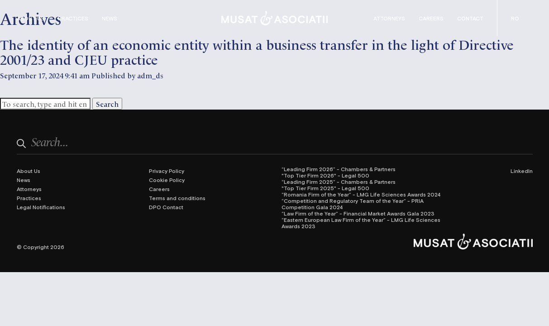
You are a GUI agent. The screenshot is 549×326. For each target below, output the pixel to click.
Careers (431, 18)
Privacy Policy (166, 171)
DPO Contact (166, 207)
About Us (30, 18)
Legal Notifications (41, 207)
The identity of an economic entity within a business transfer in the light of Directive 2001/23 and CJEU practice (257, 51)
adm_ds (150, 75)
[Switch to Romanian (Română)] (515, 18)
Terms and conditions (177, 198)
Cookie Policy (167, 180)
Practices (73, 18)
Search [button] (107, 104)
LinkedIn (522, 171)
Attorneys (389, 18)
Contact (470, 18)
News (109, 18)
